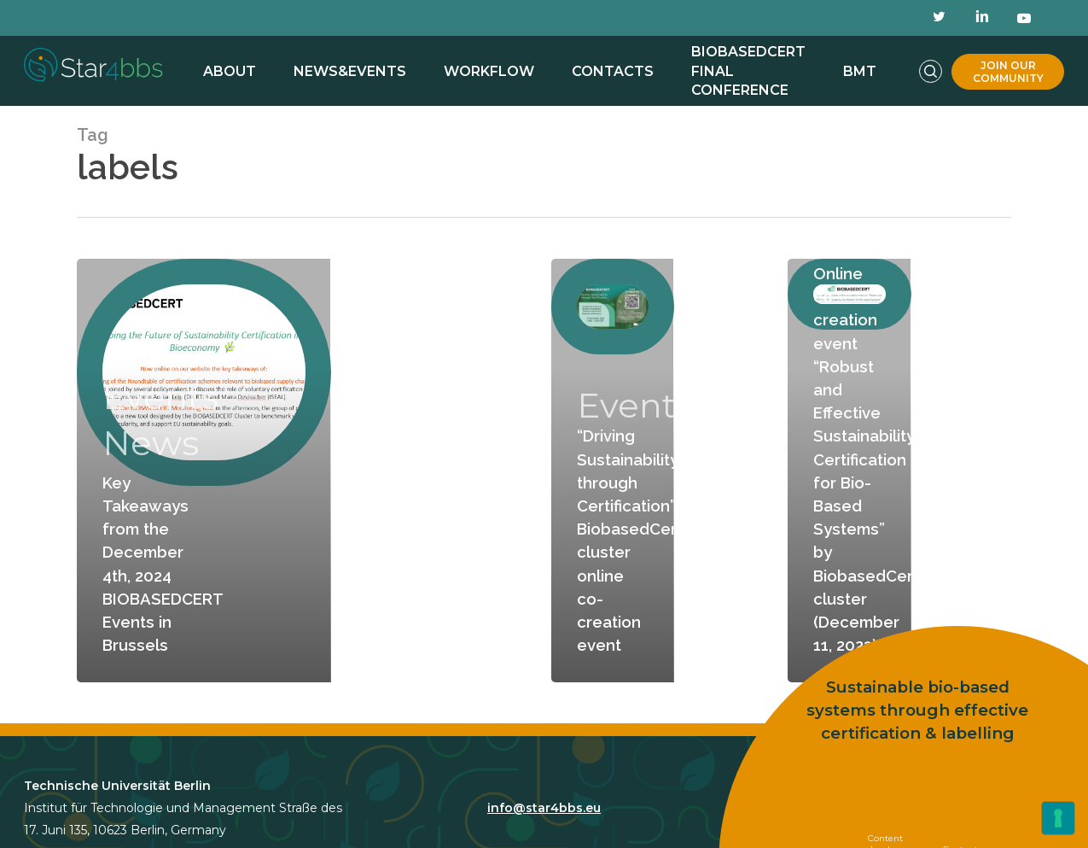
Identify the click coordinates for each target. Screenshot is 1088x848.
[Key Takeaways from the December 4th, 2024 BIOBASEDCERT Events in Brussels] (203, 471)
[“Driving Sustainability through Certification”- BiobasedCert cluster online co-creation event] (612, 471)
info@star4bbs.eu (544, 808)
